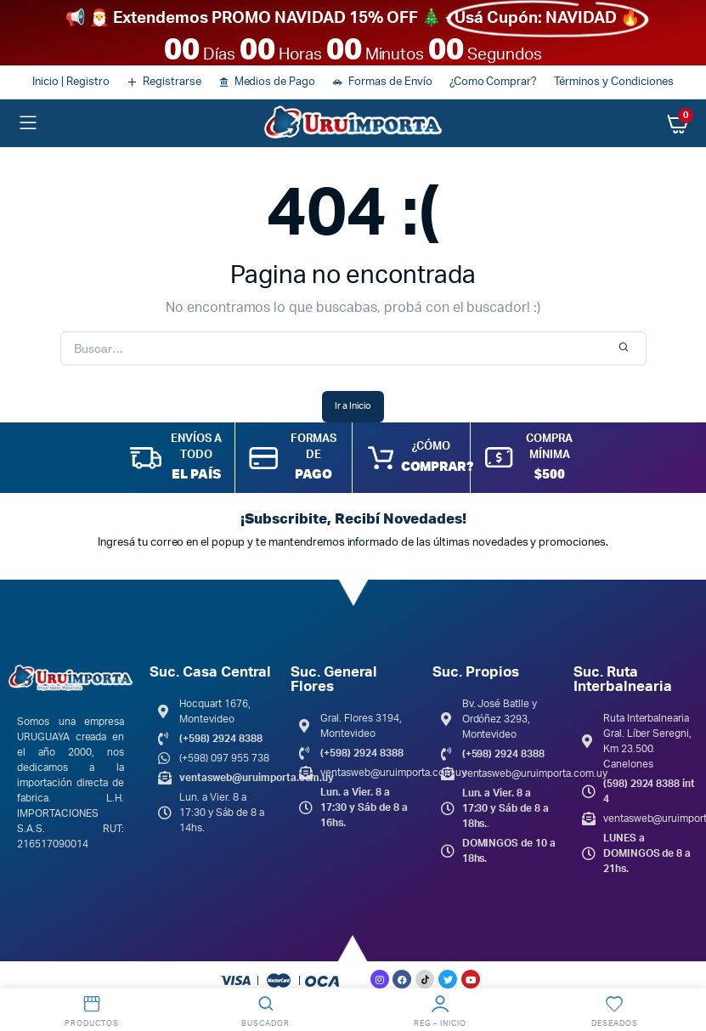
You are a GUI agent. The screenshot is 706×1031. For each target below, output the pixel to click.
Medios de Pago (275, 82)
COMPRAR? (436, 465)
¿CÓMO (431, 446)
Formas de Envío (390, 82)
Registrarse (172, 82)
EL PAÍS (196, 473)
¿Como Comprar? (493, 82)
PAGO (313, 473)
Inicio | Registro (71, 82)
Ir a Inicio (353, 406)
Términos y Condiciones (613, 82)
